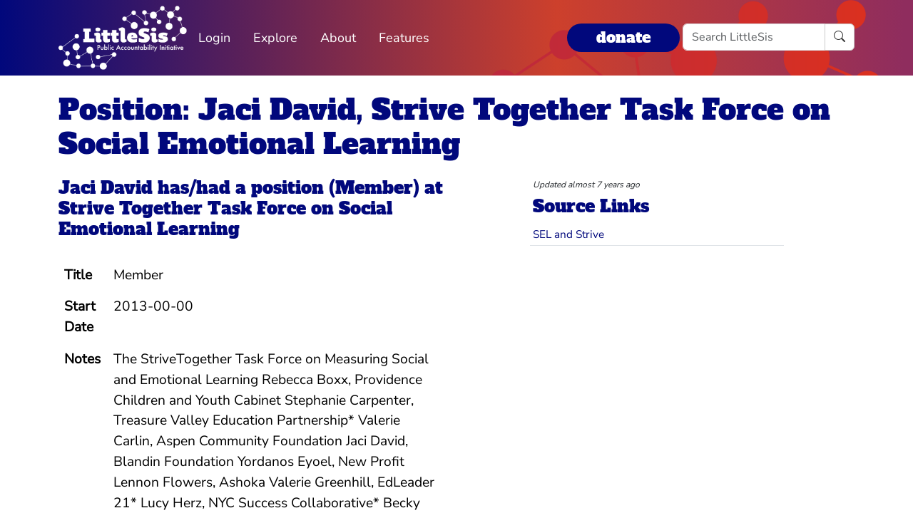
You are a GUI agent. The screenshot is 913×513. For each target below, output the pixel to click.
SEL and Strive (568, 234)
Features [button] (404, 37)
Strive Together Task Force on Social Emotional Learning (225, 219)
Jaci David (105, 188)
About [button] (338, 37)
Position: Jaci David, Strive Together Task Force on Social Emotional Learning (444, 126)
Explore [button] (275, 37)
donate (623, 37)
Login (214, 37)
